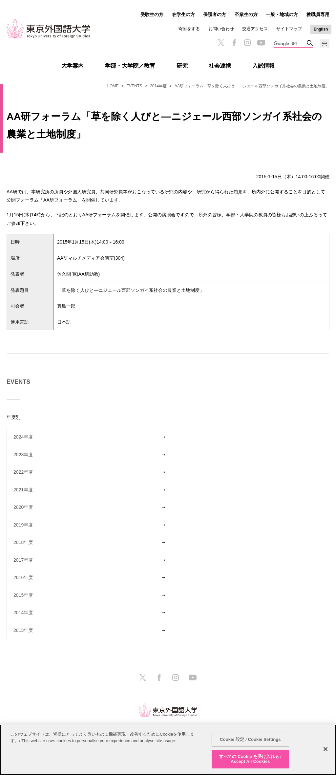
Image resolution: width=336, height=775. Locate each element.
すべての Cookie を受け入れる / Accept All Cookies (250, 759)
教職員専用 (317, 14)
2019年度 (23, 524)
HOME (112, 86)
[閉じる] (325, 749)
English (321, 29)
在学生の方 (183, 14)
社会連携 (220, 66)
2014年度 (158, 86)
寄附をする (189, 28)
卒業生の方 (246, 14)
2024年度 (23, 437)
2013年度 (23, 630)
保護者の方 (214, 14)
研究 (182, 66)
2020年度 (23, 507)
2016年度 (23, 577)
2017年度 (23, 560)
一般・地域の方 (282, 14)
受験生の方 (151, 14)
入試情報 (263, 66)
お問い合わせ (221, 28)
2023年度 (23, 454)
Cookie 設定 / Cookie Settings (250, 739)
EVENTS (134, 86)
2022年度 (23, 472)
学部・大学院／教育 (130, 66)
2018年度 (23, 542)
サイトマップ (289, 28)
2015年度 (23, 595)
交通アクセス (255, 28)
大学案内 (72, 66)
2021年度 (23, 489)
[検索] (290, 44)
